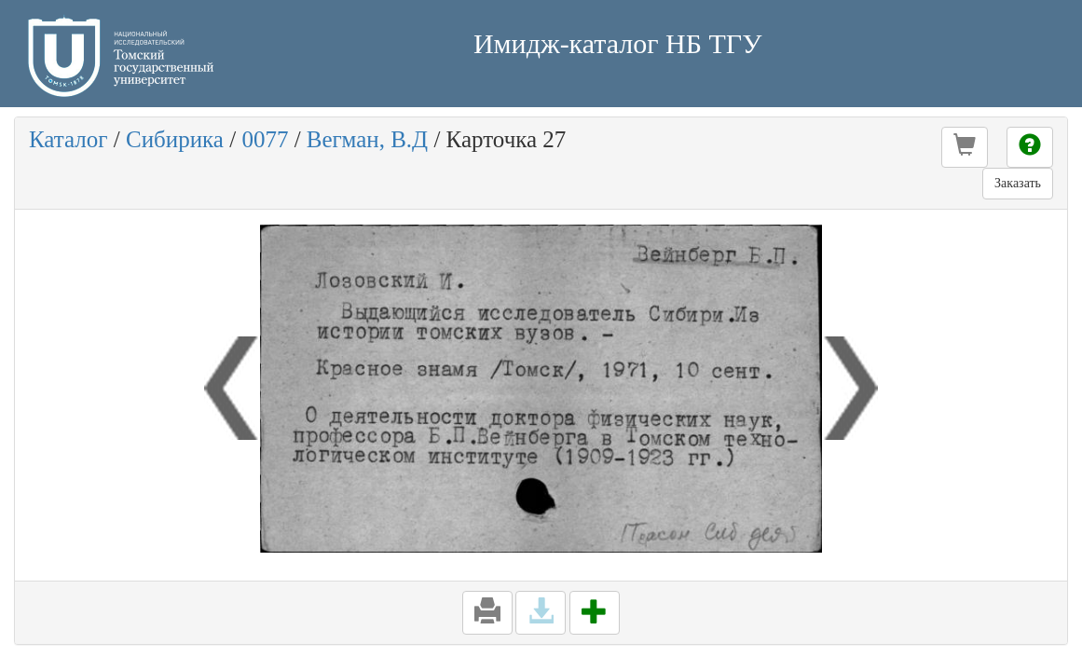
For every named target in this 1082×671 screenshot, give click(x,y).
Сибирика (175, 139)
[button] (964, 147)
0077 (264, 139)
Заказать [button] (1017, 183)
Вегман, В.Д (367, 139)
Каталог (68, 139)
